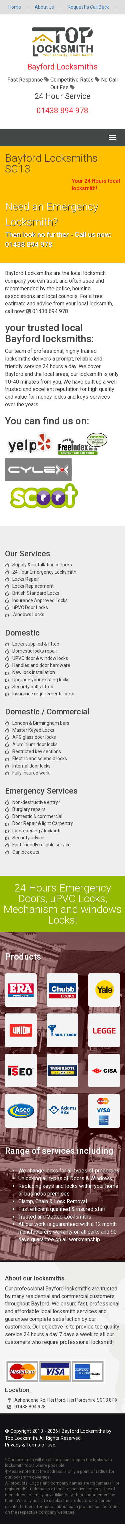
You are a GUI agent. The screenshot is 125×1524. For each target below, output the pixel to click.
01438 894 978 (62, 110)
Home (14, 7)
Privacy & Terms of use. (30, 1445)
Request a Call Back (88, 7)
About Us (44, 7)
